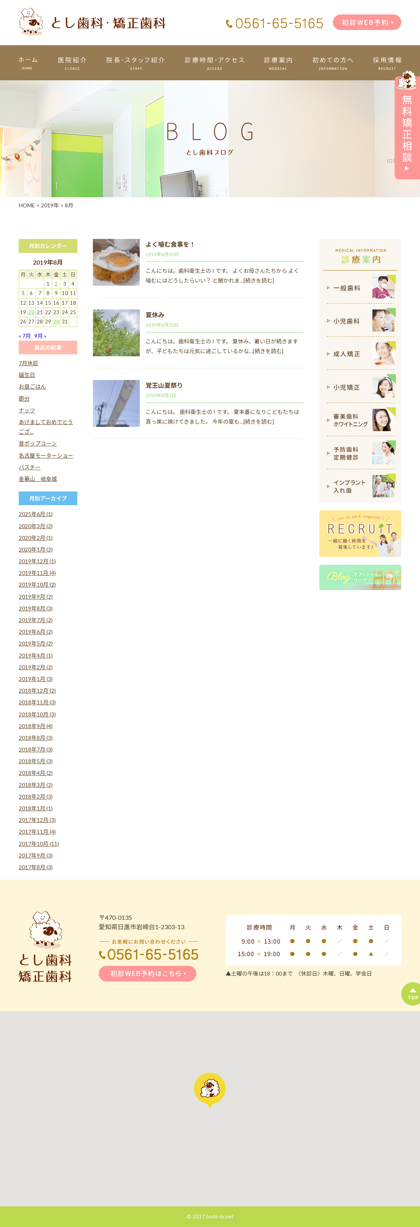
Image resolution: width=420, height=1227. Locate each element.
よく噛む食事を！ (171, 244)
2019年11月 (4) (37, 572)
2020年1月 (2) (36, 549)
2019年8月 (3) (36, 608)
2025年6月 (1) (36, 514)
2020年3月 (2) (36, 526)
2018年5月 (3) (36, 761)
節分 (24, 398)
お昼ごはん (32, 386)
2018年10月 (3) (37, 714)
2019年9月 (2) (36, 596)
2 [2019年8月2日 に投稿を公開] (56, 284)
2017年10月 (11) (39, 843)
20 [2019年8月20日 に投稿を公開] (31, 312)
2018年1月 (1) (36, 808)
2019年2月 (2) (36, 667)
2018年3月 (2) (36, 784)
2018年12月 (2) (37, 690)
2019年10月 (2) (37, 584)
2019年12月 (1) (37, 561)
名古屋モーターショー (46, 455)
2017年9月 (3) (36, 855)
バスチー (30, 467)
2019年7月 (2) (36, 620)
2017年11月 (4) (37, 831)
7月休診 (28, 363)
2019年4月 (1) (36, 655)
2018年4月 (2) (36, 772)
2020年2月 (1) (36, 537)
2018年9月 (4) (36, 726)
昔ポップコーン (38, 443)
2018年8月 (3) (36, 737)
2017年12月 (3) (37, 820)
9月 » (40, 335)
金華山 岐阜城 (38, 479)
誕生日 (27, 374)
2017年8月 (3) (36, 867)
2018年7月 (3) (36, 749)
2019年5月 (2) (36, 643)
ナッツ (27, 410)
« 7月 (25, 335)
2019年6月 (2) (36, 631)
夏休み (155, 314)
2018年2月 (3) (36, 796)
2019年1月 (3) (36, 678)
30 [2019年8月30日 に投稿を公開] (56, 321)
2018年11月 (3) (37, 702)
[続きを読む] (259, 280)
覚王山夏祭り (164, 385)
